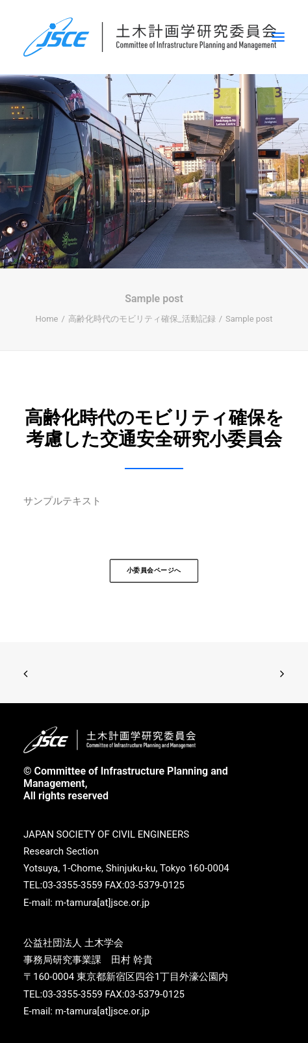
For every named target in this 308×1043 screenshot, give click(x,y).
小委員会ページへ (154, 570)
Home (46, 319)
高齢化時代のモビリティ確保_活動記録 (142, 319)
